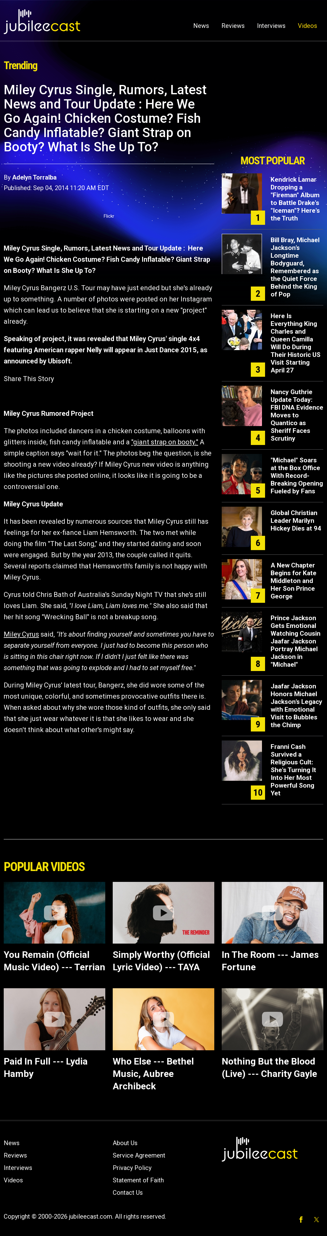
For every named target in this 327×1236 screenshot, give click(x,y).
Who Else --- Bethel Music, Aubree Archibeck (153, 1074)
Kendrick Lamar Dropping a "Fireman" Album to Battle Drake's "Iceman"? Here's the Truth (295, 199)
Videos (307, 25)
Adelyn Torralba (34, 177)
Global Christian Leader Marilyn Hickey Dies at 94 (296, 520)
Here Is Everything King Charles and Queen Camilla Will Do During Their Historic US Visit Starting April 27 (295, 343)
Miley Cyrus (21, 634)
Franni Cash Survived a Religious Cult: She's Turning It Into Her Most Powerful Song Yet (293, 770)
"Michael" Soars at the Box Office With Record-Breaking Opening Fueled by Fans (297, 475)
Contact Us (128, 1192)
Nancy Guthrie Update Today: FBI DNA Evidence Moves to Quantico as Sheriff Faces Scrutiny (297, 415)
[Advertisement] (272, 117)
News (201, 25)
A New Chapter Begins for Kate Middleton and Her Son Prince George (293, 581)
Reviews (233, 25)
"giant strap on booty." (164, 442)
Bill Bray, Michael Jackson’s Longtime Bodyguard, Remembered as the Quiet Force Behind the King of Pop (295, 267)
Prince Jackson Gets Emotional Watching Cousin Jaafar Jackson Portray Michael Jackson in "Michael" (295, 641)
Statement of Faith (138, 1180)
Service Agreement (139, 1155)
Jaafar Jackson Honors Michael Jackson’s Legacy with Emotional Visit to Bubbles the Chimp (296, 705)
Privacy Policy (132, 1168)
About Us (125, 1143)
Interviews (271, 25)
